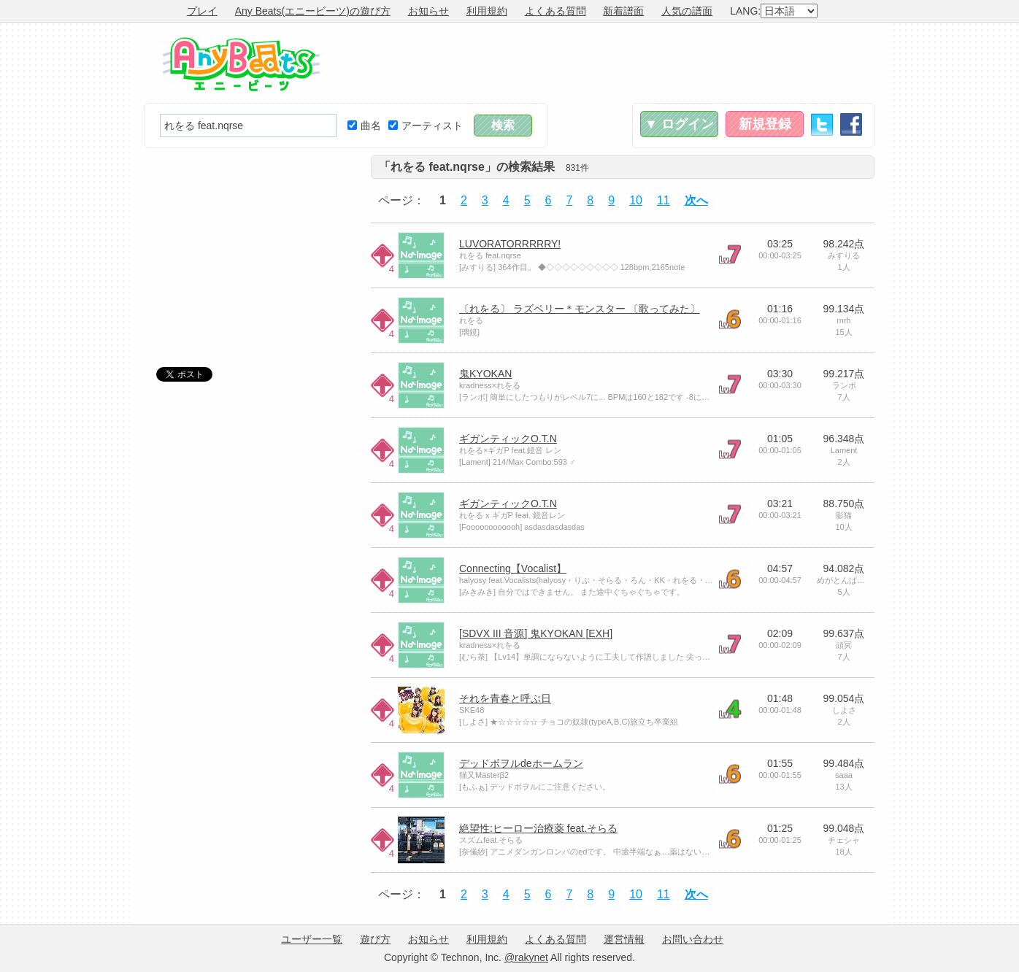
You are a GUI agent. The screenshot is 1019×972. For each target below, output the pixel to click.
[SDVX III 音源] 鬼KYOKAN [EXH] (535, 633)
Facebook (851, 124)
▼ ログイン (679, 124)
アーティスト (425, 125)
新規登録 (765, 124)
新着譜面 (623, 11)
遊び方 (375, 939)
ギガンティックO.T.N (508, 438)
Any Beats (241, 64)
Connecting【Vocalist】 (512, 568)
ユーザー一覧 (311, 939)
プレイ (202, 11)
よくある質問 (555, 11)
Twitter (822, 124)
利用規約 (486, 11)
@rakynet (526, 957)
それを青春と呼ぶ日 (505, 698)
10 (635, 200)
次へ (696, 200)
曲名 (364, 125)
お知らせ (428, 11)
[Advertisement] (608, 63)
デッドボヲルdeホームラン (521, 763)
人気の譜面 (686, 11)
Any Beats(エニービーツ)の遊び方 (313, 11)
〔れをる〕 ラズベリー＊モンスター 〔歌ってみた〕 (579, 309)
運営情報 (624, 939)
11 (663, 200)
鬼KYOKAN (485, 373)
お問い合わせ (692, 939)
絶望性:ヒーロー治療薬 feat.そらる (538, 828)
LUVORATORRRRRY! (510, 244)
